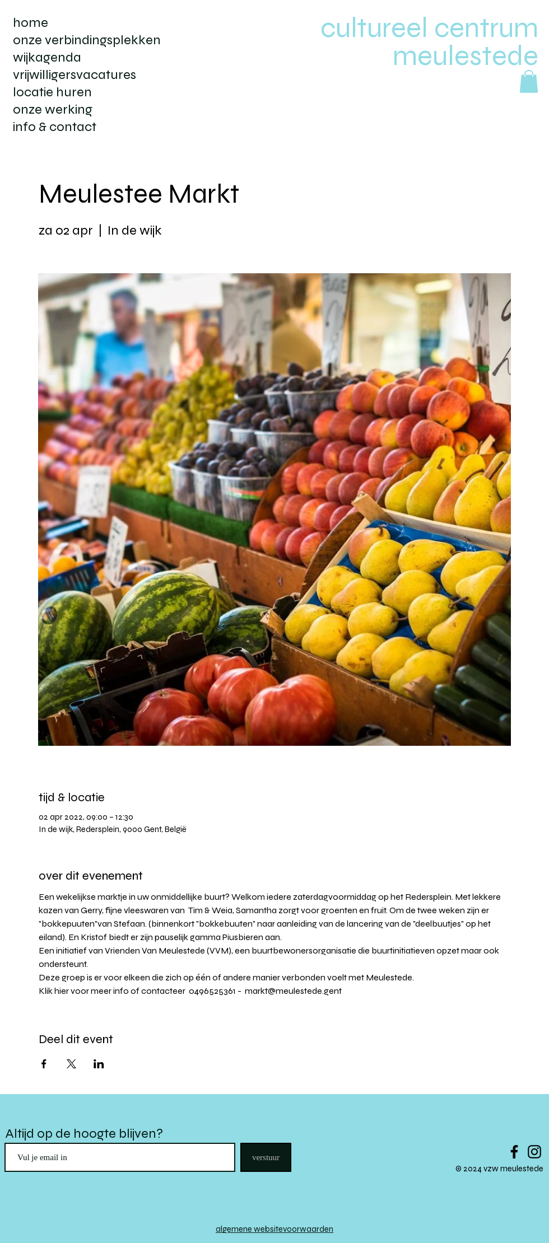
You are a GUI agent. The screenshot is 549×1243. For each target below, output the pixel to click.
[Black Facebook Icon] (514, 1152)
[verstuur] (265, 1157)
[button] (528, 81)
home (30, 23)
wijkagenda (47, 57)
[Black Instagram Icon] (534, 1152)
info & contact (54, 127)
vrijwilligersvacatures (74, 75)
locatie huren (52, 92)
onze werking (52, 109)
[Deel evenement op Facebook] (44, 1063)
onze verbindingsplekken (87, 40)
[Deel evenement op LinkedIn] (99, 1063)
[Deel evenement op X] (71, 1063)
